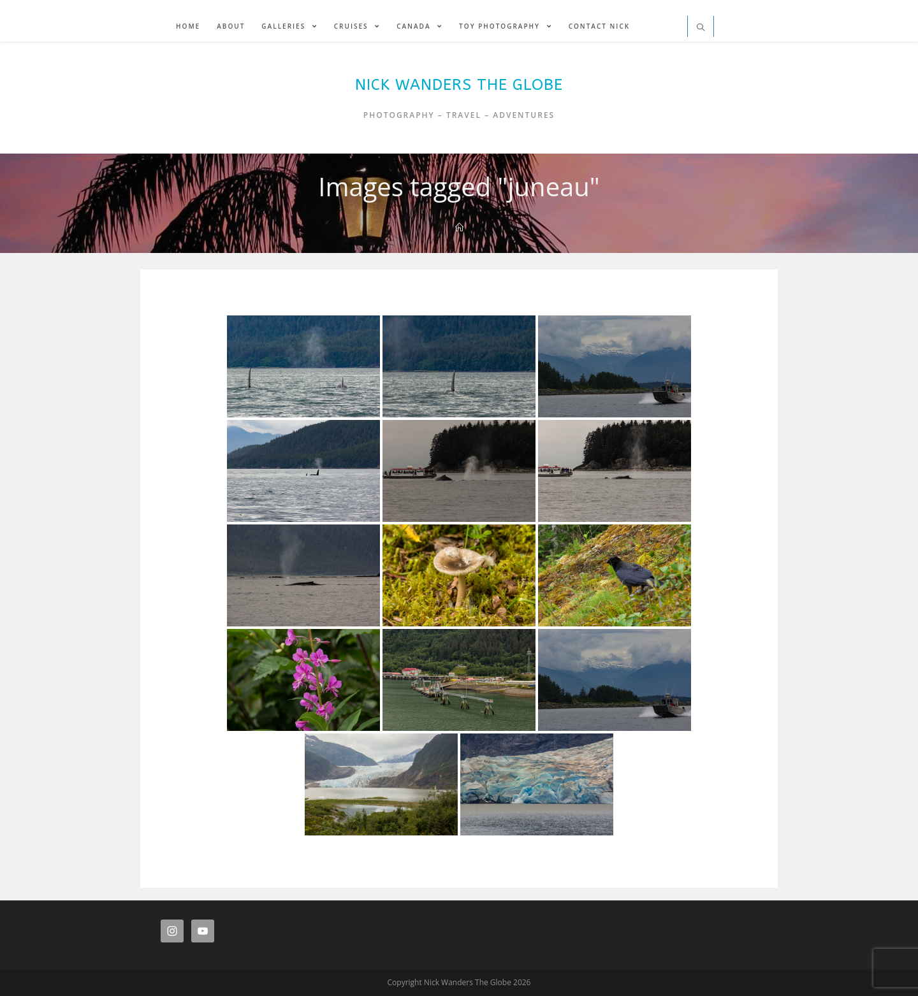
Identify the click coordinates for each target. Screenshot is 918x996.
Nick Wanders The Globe (459, 85)
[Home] (459, 227)
